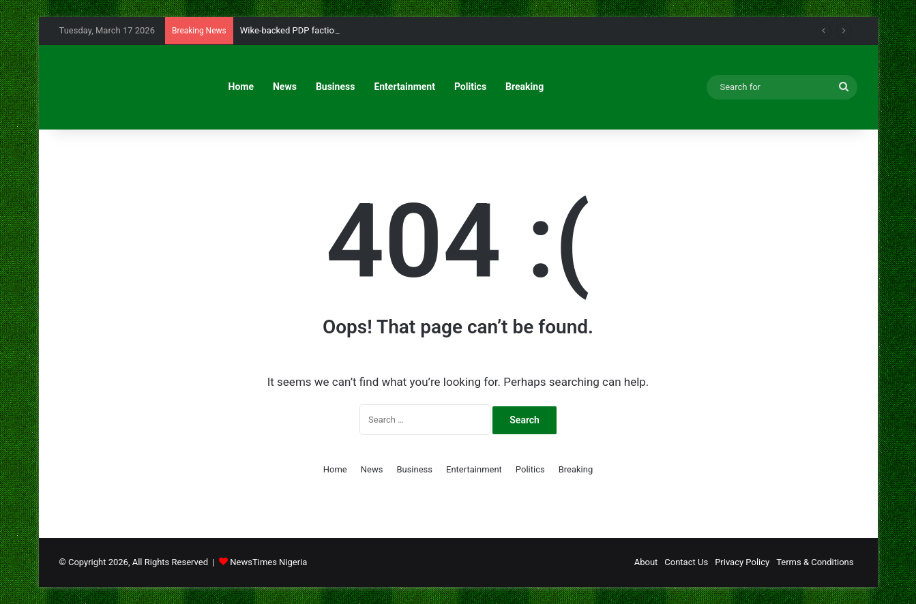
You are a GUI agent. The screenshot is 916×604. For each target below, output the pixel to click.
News (285, 86)
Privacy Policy (742, 562)
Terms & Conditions (814, 562)
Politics (470, 86)
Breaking (524, 86)
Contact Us (686, 562)
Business (335, 86)
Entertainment (404, 86)
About (646, 562)
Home (241, 86)
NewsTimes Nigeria (268, 562)
